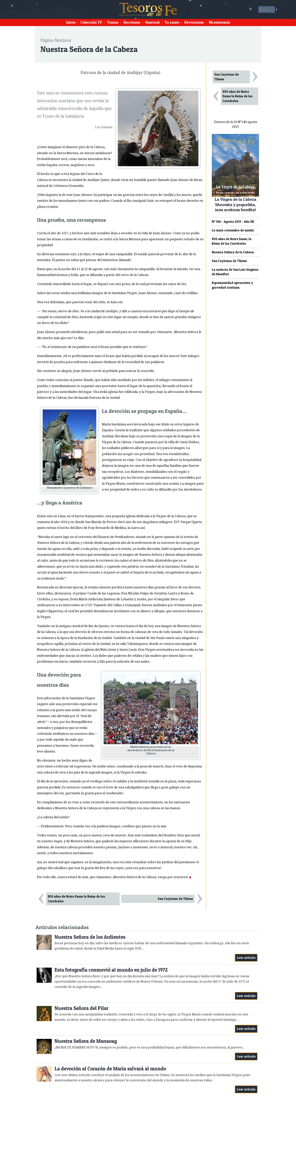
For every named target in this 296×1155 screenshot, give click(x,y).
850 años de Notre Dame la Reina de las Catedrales (76, 899)
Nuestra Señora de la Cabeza (233, 252)
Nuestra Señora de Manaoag (86, 1041)
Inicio (71, 22)
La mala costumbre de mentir (233, 230)
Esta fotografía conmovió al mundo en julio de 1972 (111, 970)
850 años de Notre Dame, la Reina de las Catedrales (231, 241)
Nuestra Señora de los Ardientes (90, 937)
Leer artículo (246, 958)
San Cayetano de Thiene (175, 899)
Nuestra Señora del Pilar (81, 1008)
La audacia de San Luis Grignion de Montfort (235, 272)
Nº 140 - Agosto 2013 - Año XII (233, 221)
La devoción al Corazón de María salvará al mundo (110, 1068)
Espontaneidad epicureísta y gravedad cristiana (232, 285)
